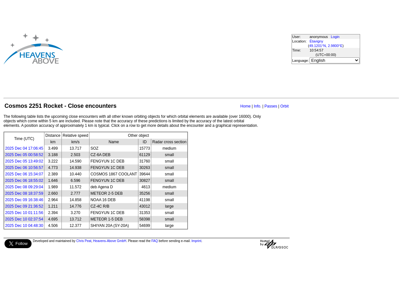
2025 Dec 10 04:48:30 (24, 225)
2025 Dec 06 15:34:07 (24, 174)
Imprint (196, 241)
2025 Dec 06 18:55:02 (24, 180)
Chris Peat (83, 241)
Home (245, 106)
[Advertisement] (160, 49)
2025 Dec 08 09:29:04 (24, 187)
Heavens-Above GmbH (109, 241)
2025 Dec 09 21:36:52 (24, 206)
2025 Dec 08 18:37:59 (24, 193)
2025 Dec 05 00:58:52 (24, 155)
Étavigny (316, 41)
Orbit (284, 106)
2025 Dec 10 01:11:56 (24, 212)
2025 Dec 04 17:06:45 (24, 148)
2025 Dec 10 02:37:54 (24, 219)
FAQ (155, 241)
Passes (271, 106)
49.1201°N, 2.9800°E (326, 46)
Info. (257, 106)
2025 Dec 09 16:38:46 (24, 200)
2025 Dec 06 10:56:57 (24, 167)
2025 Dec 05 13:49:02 (24, 161)
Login (335, 37)
